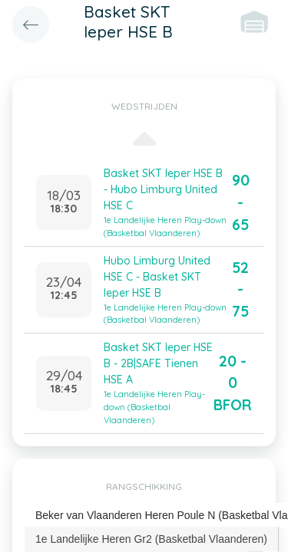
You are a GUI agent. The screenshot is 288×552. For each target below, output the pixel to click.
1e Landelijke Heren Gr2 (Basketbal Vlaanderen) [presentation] (151, 539)
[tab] (152, 539)
